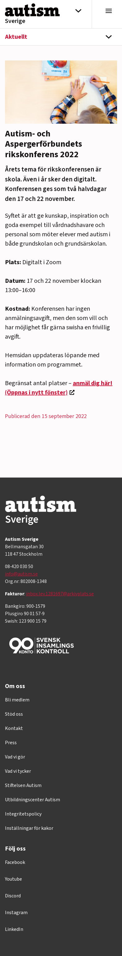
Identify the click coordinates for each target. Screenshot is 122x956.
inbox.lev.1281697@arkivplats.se (60, 593)
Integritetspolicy (23, 814)
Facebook (15, 862)
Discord (13, 895)
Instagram (16, 912)
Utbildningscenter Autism (32, 799)
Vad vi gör (15, 757)
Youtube (13, 879)
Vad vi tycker (18, 771)
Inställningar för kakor (29, 828)
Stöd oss (14, 714)
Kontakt (14, 728)
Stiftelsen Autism (23, 785)
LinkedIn (14, 929)
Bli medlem (17, 699)
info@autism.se (21, 574)
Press (11, 742)
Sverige (15, 21)
